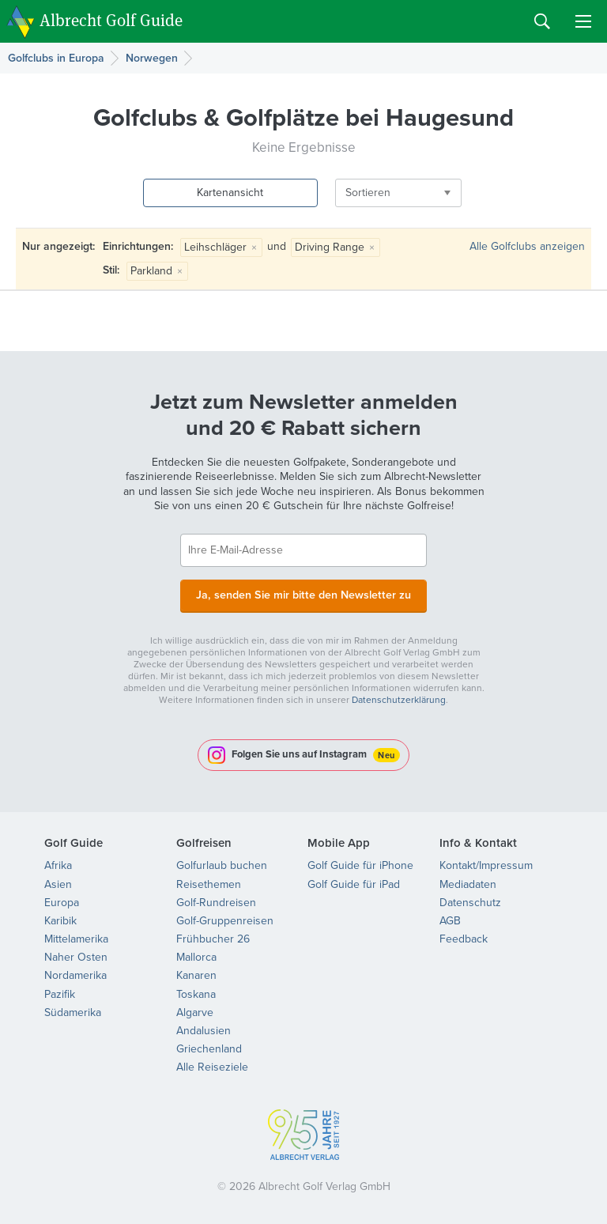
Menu (583, 21)
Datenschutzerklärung (399, 698)
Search (542, 21)
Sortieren (342, 192)
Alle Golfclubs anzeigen (527, 246)
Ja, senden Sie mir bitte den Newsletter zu (303, 594)
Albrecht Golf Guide (111, 20)
